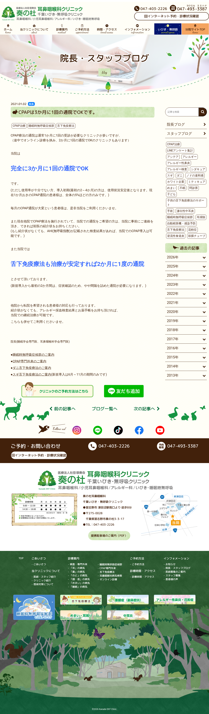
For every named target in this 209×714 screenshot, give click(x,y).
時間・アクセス (107, 29)
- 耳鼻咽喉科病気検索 (110, 575)
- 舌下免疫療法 (106, 572)
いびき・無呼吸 (167, 29)
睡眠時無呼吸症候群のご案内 (33, 354)
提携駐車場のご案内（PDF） (109, 536)
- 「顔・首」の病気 (79, 579)
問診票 (193, 188)
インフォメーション (137, 29)
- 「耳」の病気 (76, 568)
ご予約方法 (82, 29)
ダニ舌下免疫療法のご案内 (32, 368)
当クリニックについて (34, 29)
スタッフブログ (179, 133)
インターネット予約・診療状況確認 (39, 455)
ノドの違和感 (194, 175)
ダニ (179, 175)
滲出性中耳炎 (185, 211)
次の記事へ (147, 409)
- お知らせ (170, 564)
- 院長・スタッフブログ (177, 568)
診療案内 (61, 29)
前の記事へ (62, 409)
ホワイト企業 (175, 181)
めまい (171, 188)
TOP (21, 558)
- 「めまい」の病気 (79, 583)
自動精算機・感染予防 (181, 223)
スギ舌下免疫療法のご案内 (32, 374)
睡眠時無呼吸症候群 (41, 125)
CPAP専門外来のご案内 (29, 361)
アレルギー (189, 156)
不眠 (182, 188)
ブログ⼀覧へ (104, 409)
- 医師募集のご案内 (174, 571)
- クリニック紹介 (41, 580)
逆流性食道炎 (175, 236)
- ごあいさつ (39, 564)
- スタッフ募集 (172, 575)
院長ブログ (176, 124)
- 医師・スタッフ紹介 (44, 576)
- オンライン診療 (107, 579)
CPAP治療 (19, 125)
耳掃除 (201, 217)
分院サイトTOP (195, 29)
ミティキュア (196, 181)
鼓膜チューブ (196, 236)
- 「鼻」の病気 (76, 571)
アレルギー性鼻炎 (178, 163)
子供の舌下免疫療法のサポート (185, 202)
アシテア (173, 156)
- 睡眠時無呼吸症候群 (110, 564)
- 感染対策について (42, 584)
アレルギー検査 (177, 169)
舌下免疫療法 (65, 125)
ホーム (8, 29)
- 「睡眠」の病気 (77, 586)
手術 (170, 211)
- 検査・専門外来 (77, 564)
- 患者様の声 (171, 579)
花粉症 (192, 229)
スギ (170, 175)
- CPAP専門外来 (107, 568)
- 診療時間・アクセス (142, 576)
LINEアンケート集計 (180, 150)
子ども (171, 194)
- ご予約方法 (137, 564)
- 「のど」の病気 (77, 575)
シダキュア (198, 169)
